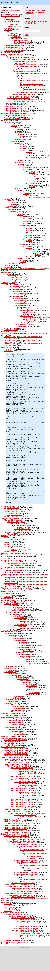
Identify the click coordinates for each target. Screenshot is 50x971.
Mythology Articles (7, 598)
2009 (30, 14)
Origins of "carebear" (8, 506)
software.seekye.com (25, 947)
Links (26, 35)
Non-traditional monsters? (10, 16)
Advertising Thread (8, 283)
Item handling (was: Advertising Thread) (15, 600)
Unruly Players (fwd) (8, 944)
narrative (4, 120)
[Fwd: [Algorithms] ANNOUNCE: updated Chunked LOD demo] (23, 269)
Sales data (5, 902)
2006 (41, 12)
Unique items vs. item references (12, 54)
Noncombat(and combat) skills (12, 569)
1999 (37, 10)
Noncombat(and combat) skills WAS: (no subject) (18, 555)
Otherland (4, 536)
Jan (26, 21)
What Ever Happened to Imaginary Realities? (17, 588)
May (38, 21)
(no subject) (5, 272)
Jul (44, 21)
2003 (30, 12)
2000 (41, 10)
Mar (32, 21)
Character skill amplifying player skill (14, 113)
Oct (29, 23)
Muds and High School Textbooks (13, 942)
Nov (32, 23)
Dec (35, 23)
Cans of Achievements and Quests (13, 912)
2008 (26, 14)
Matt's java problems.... (9, 14)
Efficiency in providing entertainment (14, 553)
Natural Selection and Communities (13, 834)
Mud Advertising (7, 742)
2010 (33, 14)
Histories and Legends (9, 717)
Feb (29, 21)
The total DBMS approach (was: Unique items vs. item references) (24, 333)
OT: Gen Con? (6, 52)
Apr (35, 21)
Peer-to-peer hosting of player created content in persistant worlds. (24, 898)
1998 (33, 10)
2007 (44, 12)
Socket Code (5, 347)
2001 (44, 10)
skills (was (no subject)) (9, 331)
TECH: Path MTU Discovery (10, 11)
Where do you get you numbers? (12, 738)
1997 (30, 10)
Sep (26, 23)
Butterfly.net (5, 591)
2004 (33, 12)
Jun (41, 21)
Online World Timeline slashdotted (13, 747)
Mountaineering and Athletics (11, 560)
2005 (37, 12)
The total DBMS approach (10, 518)
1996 (26, 10)
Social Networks (7, 632)
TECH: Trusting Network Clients (12, 757)
